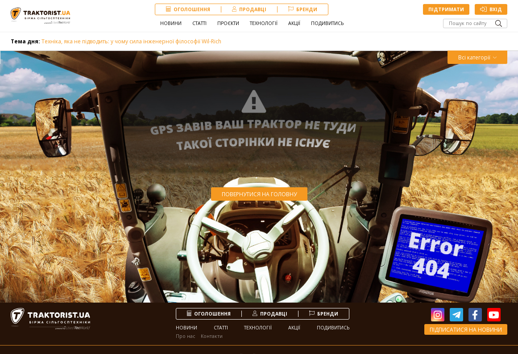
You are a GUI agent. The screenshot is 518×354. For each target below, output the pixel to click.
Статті (199, 23)
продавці (249, 9)
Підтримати (446, 9)
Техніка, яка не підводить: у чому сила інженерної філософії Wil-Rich (116, 41)
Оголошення (188, 9)
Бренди (302, 9)
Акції (294, 23)
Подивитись (327, 23)
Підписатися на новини (466, 329)
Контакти (212, 336)
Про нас (185, 336)
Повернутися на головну (259, 194)
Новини (171, 23)
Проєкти (228, 23)
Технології (264, 23)
